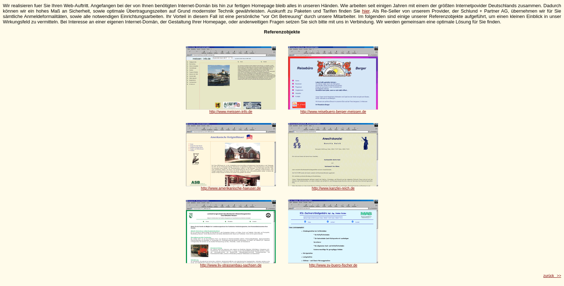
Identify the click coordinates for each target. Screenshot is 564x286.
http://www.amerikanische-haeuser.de (231, 188)
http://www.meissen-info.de (231, 112)
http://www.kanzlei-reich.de (333, 188)
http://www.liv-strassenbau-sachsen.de (230, 265)
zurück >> (552, 276)
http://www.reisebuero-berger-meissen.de (333, 112)
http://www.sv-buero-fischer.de (333, 265)
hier (366, 11)
